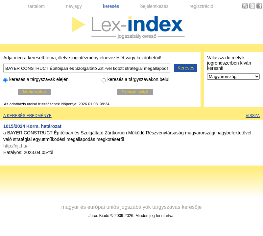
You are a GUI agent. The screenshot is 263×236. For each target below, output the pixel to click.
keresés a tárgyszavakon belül (135, 80)
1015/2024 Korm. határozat (32, 126)
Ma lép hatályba (34, 91)
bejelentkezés (154, 6)
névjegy (74, 6)
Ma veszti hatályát (135, 91)
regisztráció (201, 6)
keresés (111, 6)
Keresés (186, 67)
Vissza (253, 115)
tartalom (36, 6)
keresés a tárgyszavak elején (36, 80)
